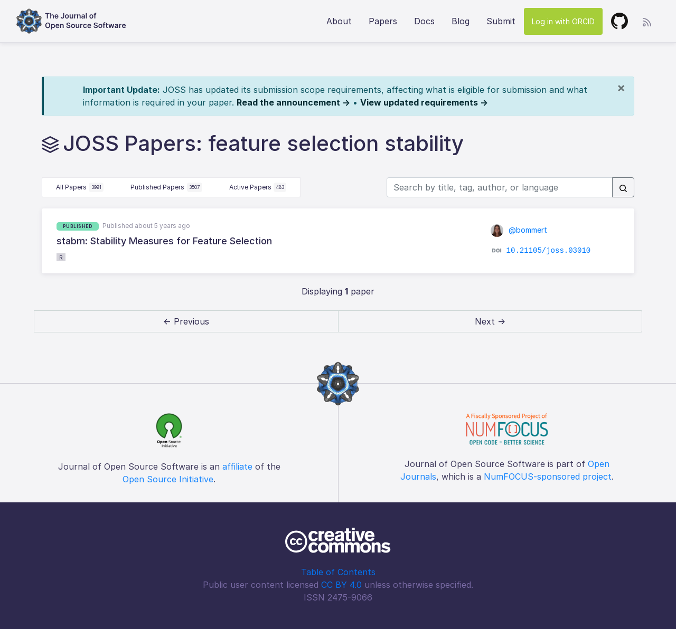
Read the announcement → (293, 102)
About (339, 21)
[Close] (621, 87)
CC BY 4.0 (341, 584)
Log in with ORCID (563, 21)
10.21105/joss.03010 (548, 250)
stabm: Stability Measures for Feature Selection (164, 240)
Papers (383, 21)
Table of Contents (338, 572)
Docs (424, 21)
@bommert (519, 229)
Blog (461, 21)
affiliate (237, 466)
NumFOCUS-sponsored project (548, 476)
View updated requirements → (424, 102)
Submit (500, 21)
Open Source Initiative (168, 479)
